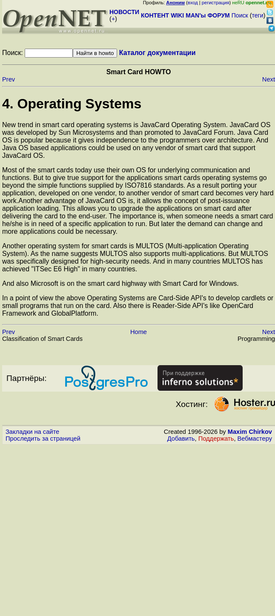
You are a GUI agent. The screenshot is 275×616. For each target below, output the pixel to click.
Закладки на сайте (32, 431)
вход (193, 2)
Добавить (181, 438)
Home (138, 331)
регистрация (215, 2)
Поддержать (216, 438)
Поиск (240, 15)
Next (268, 79)
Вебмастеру (255, 438)
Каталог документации (157, 52)
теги (258, 15)
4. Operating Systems (71, 103)
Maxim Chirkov (250, 431)
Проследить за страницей (43, 438)
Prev (8, 79)
